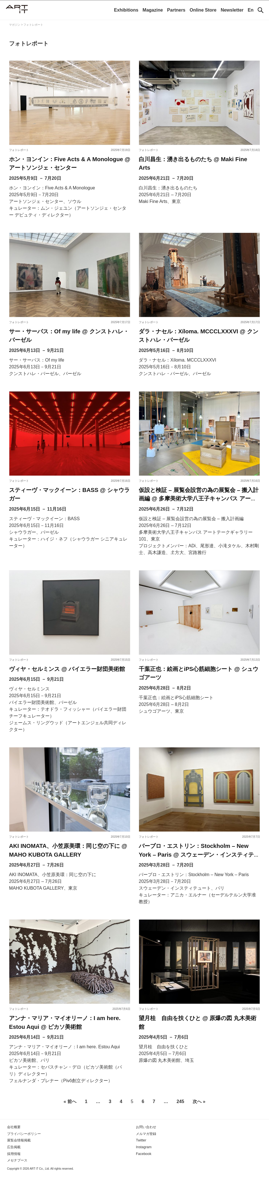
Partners (176, 10)
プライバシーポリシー (24, 1148)
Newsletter (232, 10)
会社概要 (14, 1141)
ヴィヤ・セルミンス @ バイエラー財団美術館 (67, 677)
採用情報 (14, 1167)
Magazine (153, 10)
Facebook (143, 1167)
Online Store (203, 10)
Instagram (143, 1161)
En (250, 10)
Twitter (141, 1154)
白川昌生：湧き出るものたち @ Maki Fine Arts (199, 160)
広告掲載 (14, 1161)
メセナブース (17, 1174)
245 (180, 1115)
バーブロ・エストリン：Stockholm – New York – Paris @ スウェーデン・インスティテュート (199, 865)
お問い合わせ (146, 1141)
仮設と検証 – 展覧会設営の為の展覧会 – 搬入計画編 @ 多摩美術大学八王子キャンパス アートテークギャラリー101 (198, 505)
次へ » (199, 1115)
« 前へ (70, 1115)
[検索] (260, 10)
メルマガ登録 (146, 1148)
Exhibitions (126, 10)
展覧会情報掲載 (19, 1154)
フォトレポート (19, 150)
